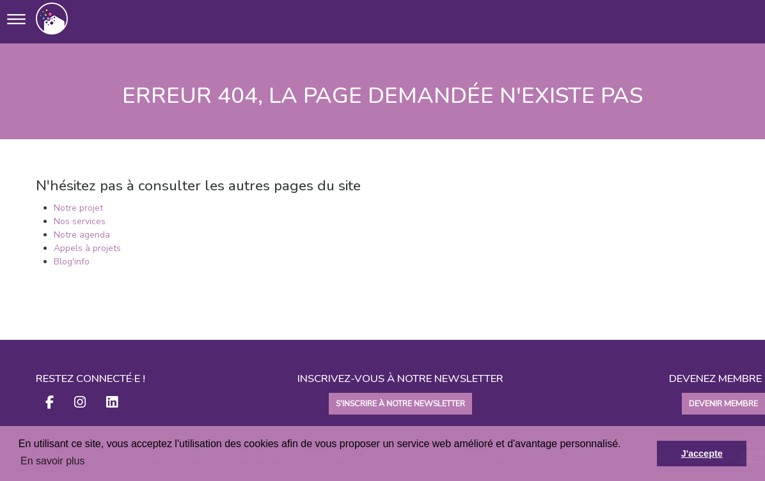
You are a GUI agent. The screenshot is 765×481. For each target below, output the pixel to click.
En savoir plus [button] (52, 460)
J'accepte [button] (702, 453)
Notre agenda (82, 235)
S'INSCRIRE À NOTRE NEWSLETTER (400, 403)
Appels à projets (87, 248)
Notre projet (78, 208)
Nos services (80, 221)
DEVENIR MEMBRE (723, 403)
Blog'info (72, 262)
